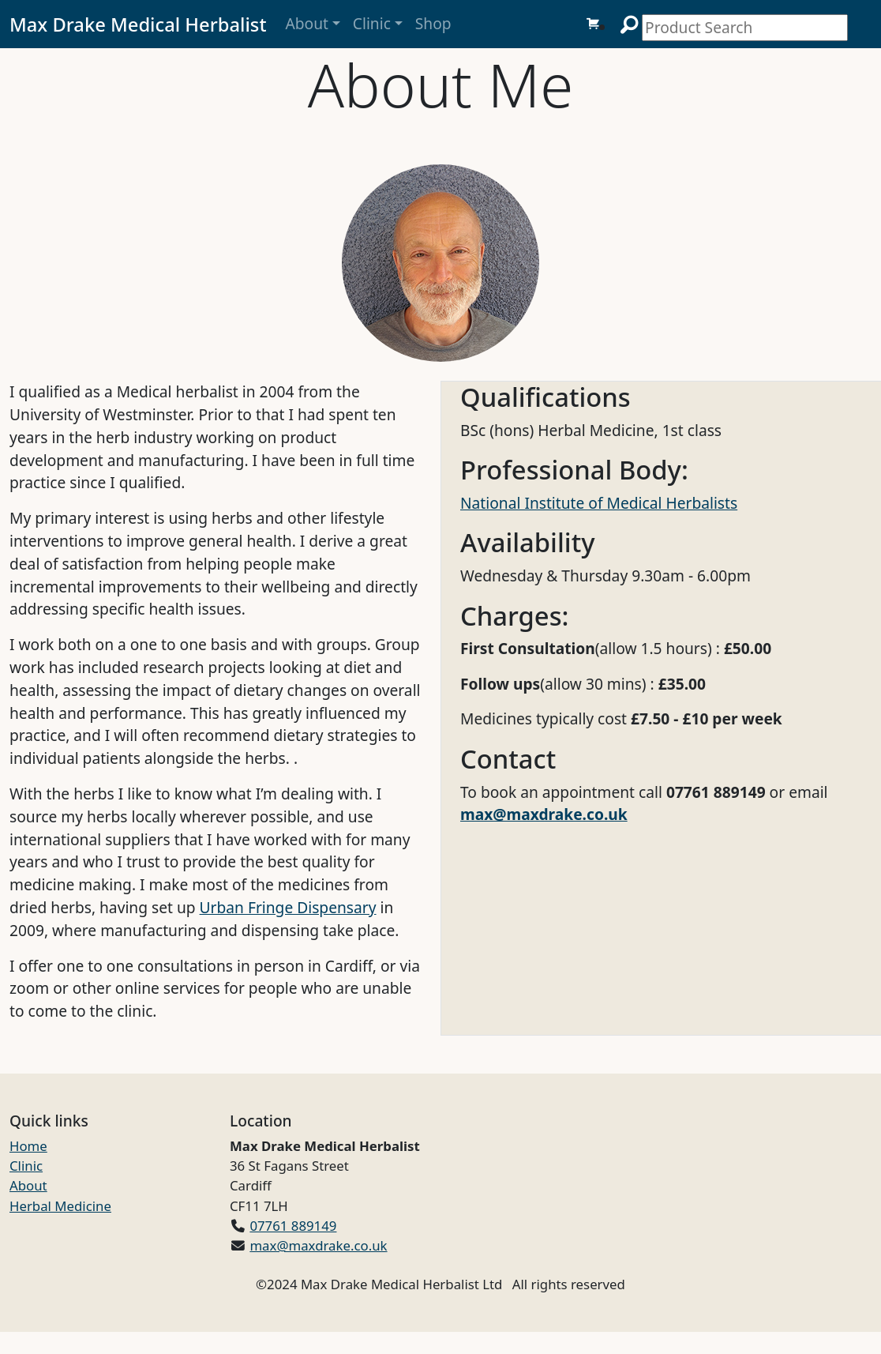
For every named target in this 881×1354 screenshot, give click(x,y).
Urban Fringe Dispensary (288, 907)
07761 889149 (292, 1226)
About (306, 23)
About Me (441, 84)
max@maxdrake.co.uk (544, 814)
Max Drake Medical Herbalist (137, 24)
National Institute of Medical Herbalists (598, 502)
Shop (433, 23)
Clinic (372, 23)
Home (28, 1146)
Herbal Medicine (60, 1206)
